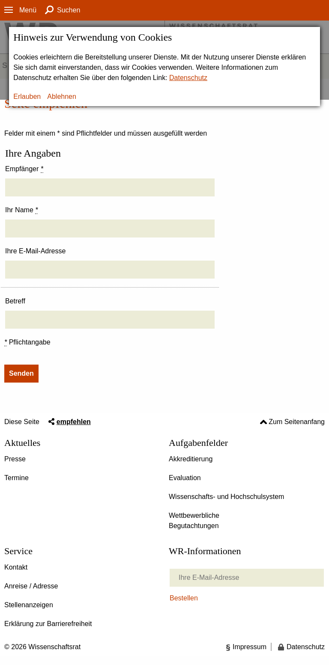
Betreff (15, 301)
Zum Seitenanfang (297, 421)
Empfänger (24, 169)
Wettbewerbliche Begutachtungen (194, 520)
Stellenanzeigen (28, 605)
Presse (15, 459)
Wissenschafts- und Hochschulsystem (226, 496)
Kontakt (15, 567)
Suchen (68, 10)
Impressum (249, 646)
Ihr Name (21, 210)
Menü (27, 10)
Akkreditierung (190, 459)
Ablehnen (61, 96)
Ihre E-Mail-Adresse (35, 251)
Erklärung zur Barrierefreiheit (48, 623)
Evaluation (185, 477)
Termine (16, 477)
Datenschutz (188, 77)
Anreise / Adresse (31, 586)
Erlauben (27, 96)
